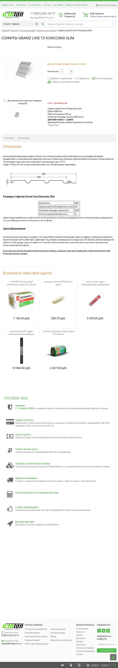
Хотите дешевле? (102, 78)
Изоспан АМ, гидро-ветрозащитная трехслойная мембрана (95, 284)
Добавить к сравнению (59, 78)
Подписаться (106, 650)
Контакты (21, 4)
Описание (9, 138)
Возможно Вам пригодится (27, 272)
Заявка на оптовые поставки (66, 81)
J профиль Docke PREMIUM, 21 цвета (58, 283)
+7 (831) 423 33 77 (42, 13)
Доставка (58, 4)
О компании (34, 4)
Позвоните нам (10, 632)
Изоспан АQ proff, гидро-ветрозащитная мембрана (21, 332)
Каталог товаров (20, 23)
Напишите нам (10, 640)
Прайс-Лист (8, 4)
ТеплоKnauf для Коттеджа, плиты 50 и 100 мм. (58, 332)
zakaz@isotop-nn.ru (12, 643)
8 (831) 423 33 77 (10, 635)
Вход (100, 5)
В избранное (82, 78)
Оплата (47, 4)
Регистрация (110, 5)
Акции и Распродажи (76, 4)
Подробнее (53, 125)
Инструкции (24, 138)
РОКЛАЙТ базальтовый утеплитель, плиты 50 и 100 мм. (21, 283)
